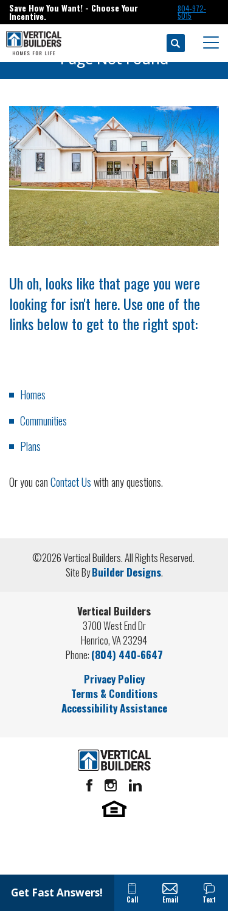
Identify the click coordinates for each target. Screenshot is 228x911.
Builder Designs (126, 572)
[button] (176, 43)
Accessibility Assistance (114, 708)
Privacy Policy (114, 678)
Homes (33, 394)
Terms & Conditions (114, 693)
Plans (30, 446)
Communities (43, 420)
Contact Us (70, 482)
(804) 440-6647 (127, 654)
